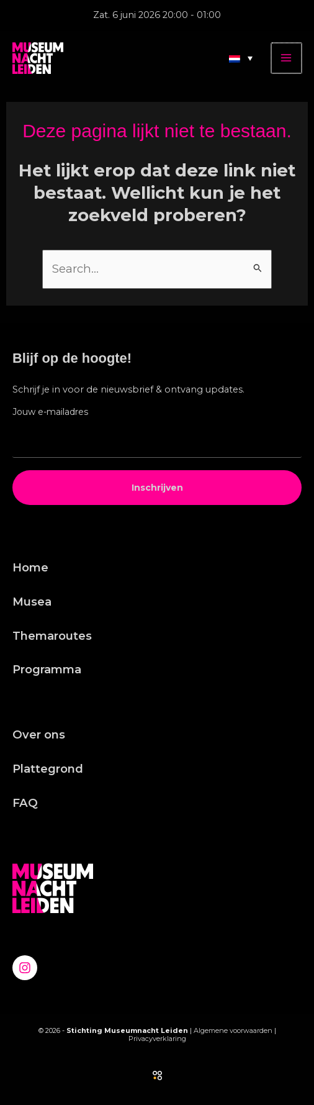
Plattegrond (47, 769)
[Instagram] (24, 967)
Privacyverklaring (157, 1038)
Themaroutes (52, 636)
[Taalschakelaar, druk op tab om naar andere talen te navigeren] (242, 58)
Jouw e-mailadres (50, 411)
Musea (32, 601)
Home (30, 567)
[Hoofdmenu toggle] (287, 58)
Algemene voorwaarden (233, 1030)
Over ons (38, 734)
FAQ (25, 803)
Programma (46, 669)
